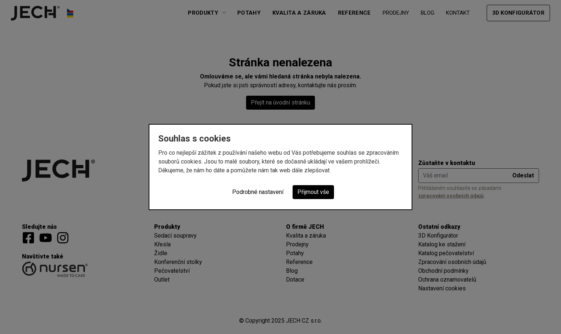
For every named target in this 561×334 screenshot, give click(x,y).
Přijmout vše (313, 191)
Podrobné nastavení (257, 191)
